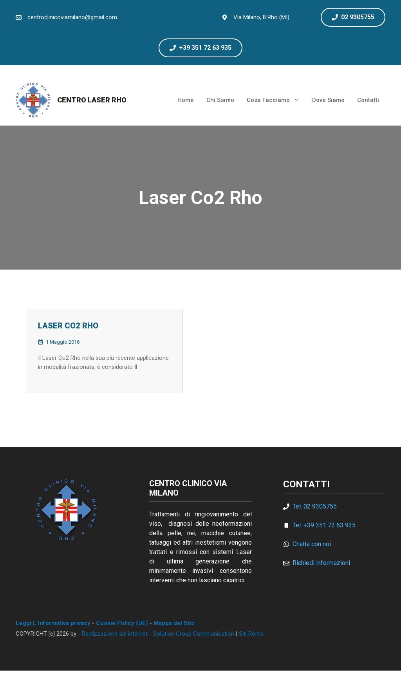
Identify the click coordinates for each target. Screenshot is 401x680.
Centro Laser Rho (91, 100)
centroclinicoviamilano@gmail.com (72, 17)
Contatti (368, 100)
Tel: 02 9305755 (315, 506)
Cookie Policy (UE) (122, 623)
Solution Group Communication (193, 633)
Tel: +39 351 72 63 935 (324, 525)
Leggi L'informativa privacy (53, 623)
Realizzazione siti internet (115, 633)
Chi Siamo (220, 100)
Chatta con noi (312, 544)
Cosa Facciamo (276, 100)
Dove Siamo (328, 100)
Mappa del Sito (174, 623)
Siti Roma (251, 633)
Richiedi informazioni (321, 563)
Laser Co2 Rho (68, 325)
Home (185, 100)
